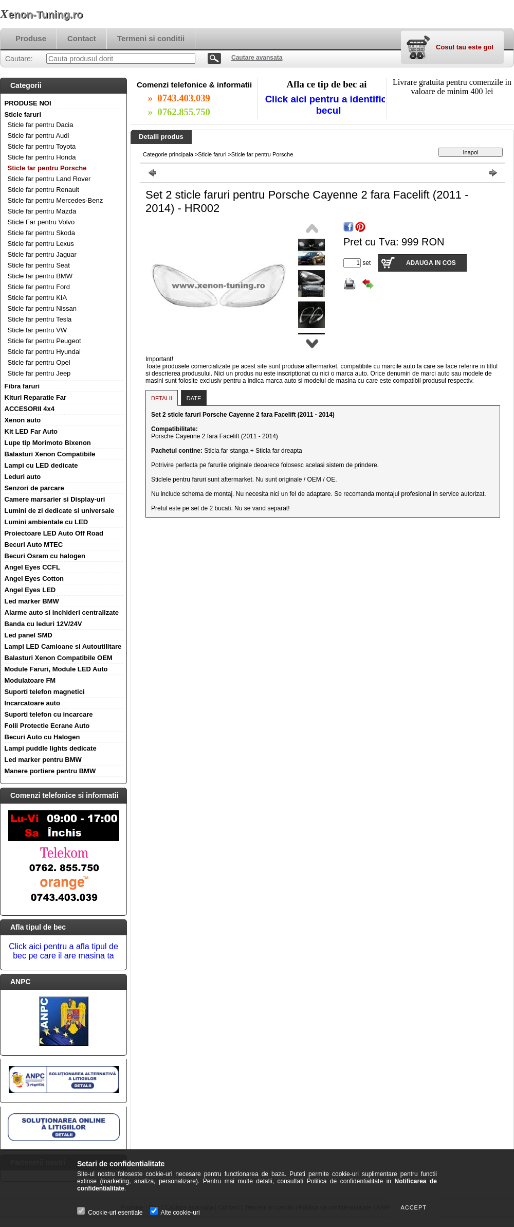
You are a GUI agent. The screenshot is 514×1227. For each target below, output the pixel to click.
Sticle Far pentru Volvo (41, 222)
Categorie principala (168, 154)
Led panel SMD (28, 635)
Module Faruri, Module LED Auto (56, 669)
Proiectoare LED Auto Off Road (54, 533)
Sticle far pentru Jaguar (42, 254)
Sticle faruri (23, 114)
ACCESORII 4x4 (30, 409)
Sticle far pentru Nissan (42, 308)
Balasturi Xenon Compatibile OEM (59, 658)
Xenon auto (23, 420)
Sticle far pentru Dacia (41, 125)
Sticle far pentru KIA (37, 297)
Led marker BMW (32, 601)
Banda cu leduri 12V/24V (43, 624)
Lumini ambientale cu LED (46, 522)
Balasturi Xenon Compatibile (50, 454)
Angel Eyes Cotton (34, 578)
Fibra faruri (22, 386)
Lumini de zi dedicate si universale (60, 510)
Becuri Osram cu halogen (45, 556)
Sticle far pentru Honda (42, 157)
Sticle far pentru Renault (43, 189)
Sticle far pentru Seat (39, 265)
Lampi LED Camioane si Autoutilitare (63, 646)
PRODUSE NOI (28, 103)
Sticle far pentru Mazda (42, 211)
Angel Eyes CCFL (32, 567)
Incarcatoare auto (32, 703)
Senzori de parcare (34, 488)
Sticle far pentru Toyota (42, 146)
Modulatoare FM (30, 680)
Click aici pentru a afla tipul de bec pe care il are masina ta (63, 951)
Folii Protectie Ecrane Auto (47, 726)
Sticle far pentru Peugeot (44, 341)
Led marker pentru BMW (43, 759)
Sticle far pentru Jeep (39, 373)
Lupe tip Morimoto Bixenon (48, 443)
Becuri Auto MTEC (34, 544)
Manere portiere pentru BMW (50, 771)
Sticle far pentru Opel (39, 362)
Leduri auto (23, 477)
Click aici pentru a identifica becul (328, 105)
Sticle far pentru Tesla (40, 319)
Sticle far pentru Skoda (42, 233)
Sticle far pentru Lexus (41, 243)
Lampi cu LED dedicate (41, 465)
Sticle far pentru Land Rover (49, 179)
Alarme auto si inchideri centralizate (62, 612)
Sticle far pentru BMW (40, 276)
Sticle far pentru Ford (39, 287)
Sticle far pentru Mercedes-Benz (55, 200)
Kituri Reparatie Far (36, 397)
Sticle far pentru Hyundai (44, 351)
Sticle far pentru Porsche (47, 168)
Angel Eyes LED (30, 590)
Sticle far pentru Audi (38, 135)
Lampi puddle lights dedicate (51, 748)
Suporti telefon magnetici (45, 692)
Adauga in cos (431, 262)
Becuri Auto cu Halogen (42, 737)
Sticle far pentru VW (37, 330)
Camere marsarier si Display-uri (55, 499)
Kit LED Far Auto (31, 431)
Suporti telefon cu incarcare (49, 714)
